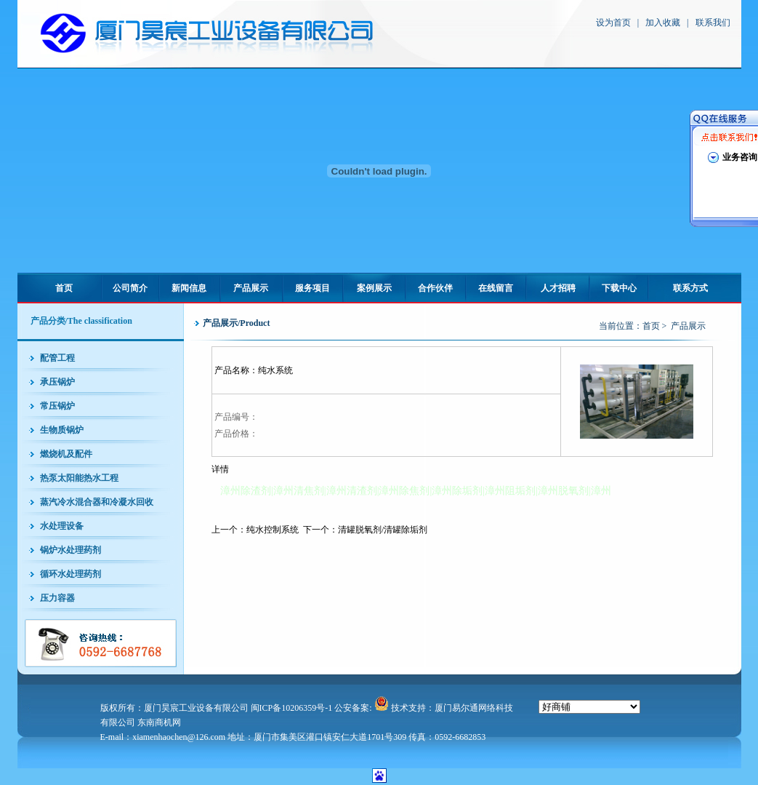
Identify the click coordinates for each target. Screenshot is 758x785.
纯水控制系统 (272, 530)
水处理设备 (62, 526)
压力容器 (57, 598)
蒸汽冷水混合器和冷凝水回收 (96, 502)
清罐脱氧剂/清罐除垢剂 (382, 530)
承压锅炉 (57, 382)
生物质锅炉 (62, 430)
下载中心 (619, 288)
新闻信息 (189, 288)
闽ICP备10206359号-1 (292, 708)
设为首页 (613, 22)
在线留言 (495, 288)
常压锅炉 (57, 406)
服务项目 (312, 288)
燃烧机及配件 (66, 454)
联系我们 (712, 22)
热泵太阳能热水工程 (79, 478)
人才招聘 (558, 288)
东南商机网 (159, 722)
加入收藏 (662, 22)
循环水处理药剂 (70, 574)
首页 (64, 288)
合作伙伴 (435, 288)
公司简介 (130, 288)
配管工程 (57, 358)
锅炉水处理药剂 (70, 550)
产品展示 (250, 288)
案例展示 (374, 288)
